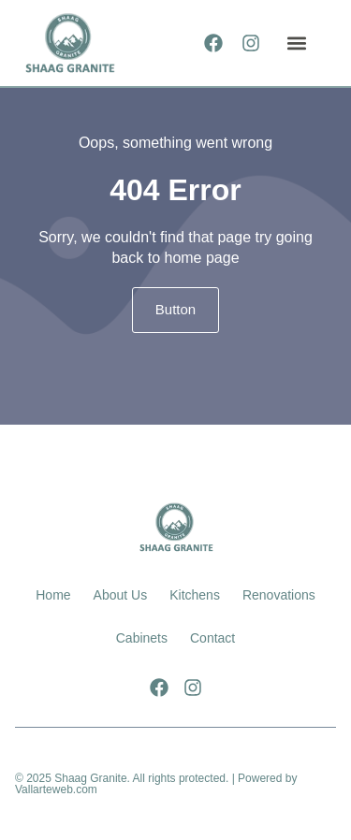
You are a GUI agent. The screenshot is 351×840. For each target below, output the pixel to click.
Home (53, 594)
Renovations (278, 594)
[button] (296, 42)
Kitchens (194, 594)
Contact (212, 637)
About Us (121, 594)
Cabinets (142, 637)
